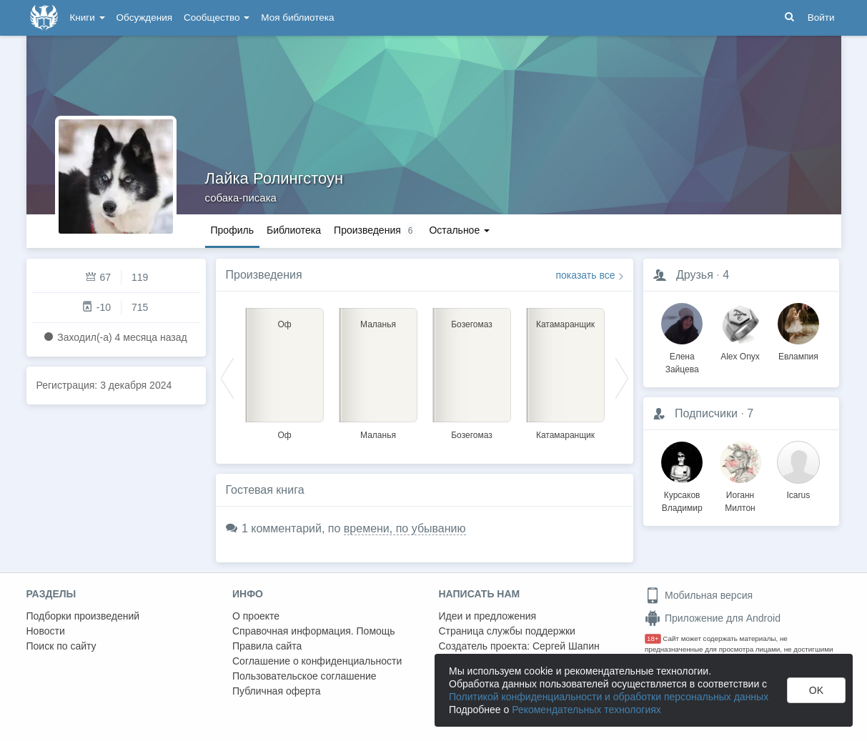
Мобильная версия (699, 595)
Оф (284, 435)
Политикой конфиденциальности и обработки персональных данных (608, 696)
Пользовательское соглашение (304, 676)
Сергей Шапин (566, 646)
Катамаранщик (565, 435)
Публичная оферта (276, 691)
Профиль (232, 230)
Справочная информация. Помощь (313, 631)
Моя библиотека (297, 17)
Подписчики (706, 413)
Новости (45, 631)
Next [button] (622, 377)
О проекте (255, 616)
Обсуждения (144, 17)
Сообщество (216, 17)
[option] (285, 371)
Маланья (378, 435)
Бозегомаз (471, 435)
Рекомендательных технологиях (586, 709)
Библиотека (294, 230)
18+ (653, 638)
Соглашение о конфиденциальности (317, 661)
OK (816, 690)
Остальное (459, 230)
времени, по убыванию (405, 528)
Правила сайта (267, 646)
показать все (585, 275)
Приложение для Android (713, 618)
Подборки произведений (83, 616)
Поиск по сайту (61, 646)
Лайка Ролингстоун (274, 178)
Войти (821, 17)
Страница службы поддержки (507, 631)
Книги (87, 17)
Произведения (264, 275)
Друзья (694, 275)
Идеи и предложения (488, 616)
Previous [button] (227, 377)
